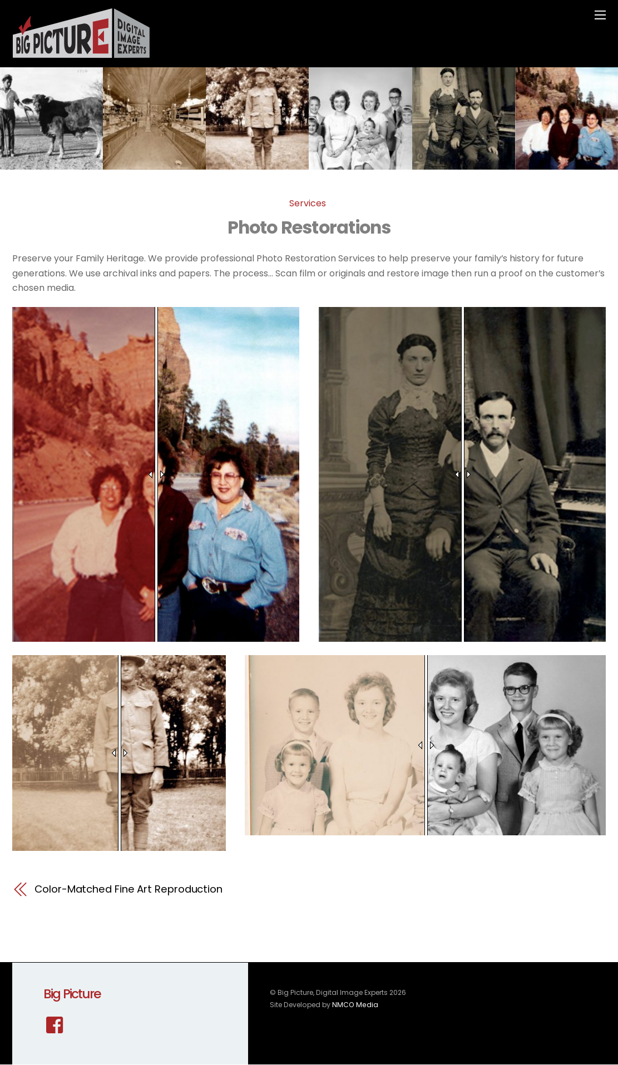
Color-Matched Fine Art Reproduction (128, 889)
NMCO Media (354, 1004)
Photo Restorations (309, 227)
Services (307, 203)
